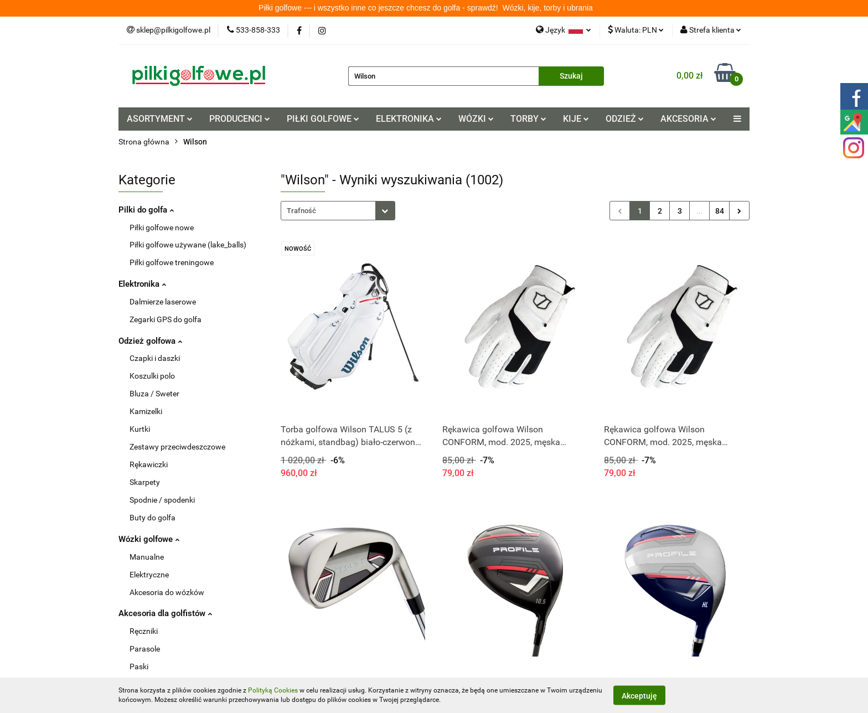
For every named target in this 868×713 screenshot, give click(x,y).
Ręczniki (144, 631)
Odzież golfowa (147, 341)
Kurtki (140, 429)
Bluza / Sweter (154, 393)
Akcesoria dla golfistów (161, 613)
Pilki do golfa (143, 209)
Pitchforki (146, 684)
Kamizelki (146, 411)
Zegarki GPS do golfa (166, 319)
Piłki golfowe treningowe (172, 262)
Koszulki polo (152, 375)
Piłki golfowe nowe (162, 227)
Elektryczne (149, 574)
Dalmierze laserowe (163, 301)
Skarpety (145, 482)
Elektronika (141, 284)
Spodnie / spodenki (162, 499)
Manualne (147, 556)
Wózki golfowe (146, 539)
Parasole (145, 648)
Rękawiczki (149, 464)
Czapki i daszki (155, 358)
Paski (139, 666)
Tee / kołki (147, 702)
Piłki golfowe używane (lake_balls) (188, 244)
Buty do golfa (152, 517)
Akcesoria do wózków (167, 592)
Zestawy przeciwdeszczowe (177, 446)
